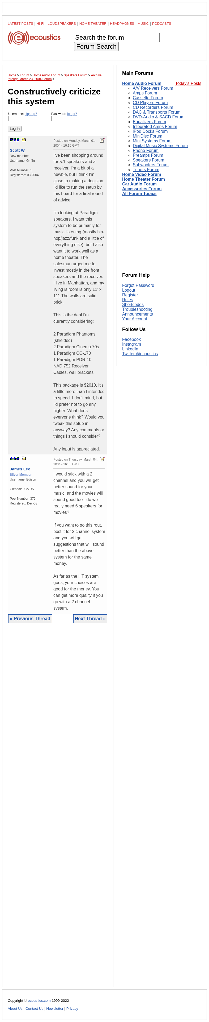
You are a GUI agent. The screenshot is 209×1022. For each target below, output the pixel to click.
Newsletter (54, 1009)
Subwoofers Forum (151, 165)
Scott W (17, 150)
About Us (15, 1009)
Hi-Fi (40, 24)
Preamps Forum (148, 155)
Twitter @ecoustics (140, 353)
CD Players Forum (150, 102)
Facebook (131, 339)
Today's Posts (188, 83)
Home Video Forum (141, 174)
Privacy (72, 1009)
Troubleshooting (137, 309)
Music (143, 24)
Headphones (122, 24)
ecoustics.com (39, 1001)
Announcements (137, 314)
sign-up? (31, 114)
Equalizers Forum (149, 121)
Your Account (134, 319)
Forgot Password (138, 285)
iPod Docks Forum (150, 131)
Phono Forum (146, 150)
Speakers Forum (148, 160)
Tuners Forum (146, 169)
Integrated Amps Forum (155, 126)
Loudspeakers (62, 24)
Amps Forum (145, 93)
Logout (128, 290)
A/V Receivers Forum (153, 88)
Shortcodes (133, 304)
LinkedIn (130, 349)
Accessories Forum (142, 189)
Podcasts (161, 24)
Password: (72, 116)
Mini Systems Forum (152, 141)
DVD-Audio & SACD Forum (159, 117)
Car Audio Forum (139, 184)
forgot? (72, 114)
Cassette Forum (148, 98)
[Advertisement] (58, 809)
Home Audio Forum (141, 83)
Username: (29, 116)
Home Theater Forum (143, 179)
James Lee (20, 469)
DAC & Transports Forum (157, 112)
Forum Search (96, 46)
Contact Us (34, 1009)
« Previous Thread (30, 618)
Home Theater (92, 24)
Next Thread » (90, 618)
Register (130, 295)
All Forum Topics (139, 193)
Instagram (131, 344)
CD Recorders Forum (153, 107)
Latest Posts (20, 24)
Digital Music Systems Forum (160, 145)
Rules (127, 299)
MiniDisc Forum (147, 136)
